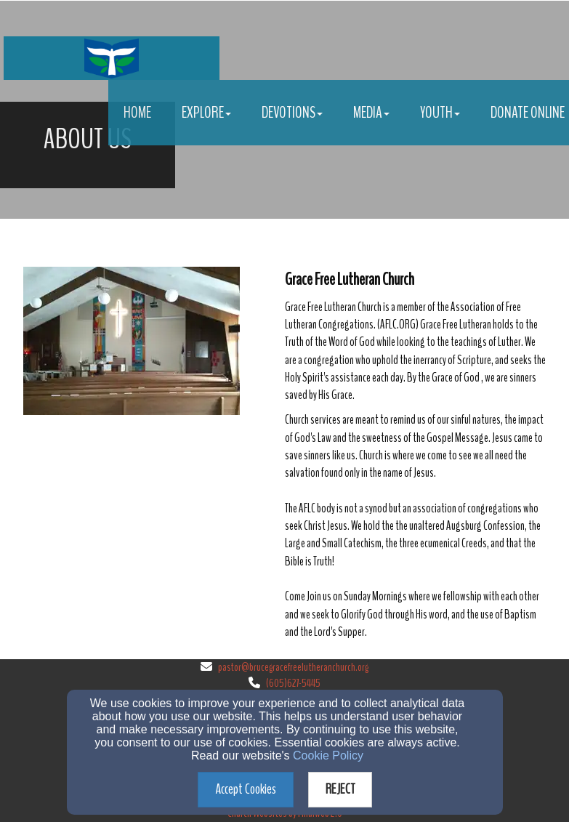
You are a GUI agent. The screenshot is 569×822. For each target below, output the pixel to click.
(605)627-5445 (293, 683)
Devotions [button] (292, 113)
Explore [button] (206, 113)
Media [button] (371, 113)
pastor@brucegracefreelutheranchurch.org (293, 667)
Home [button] (137, 113)
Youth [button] (440, 113)
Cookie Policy (328, 755)
